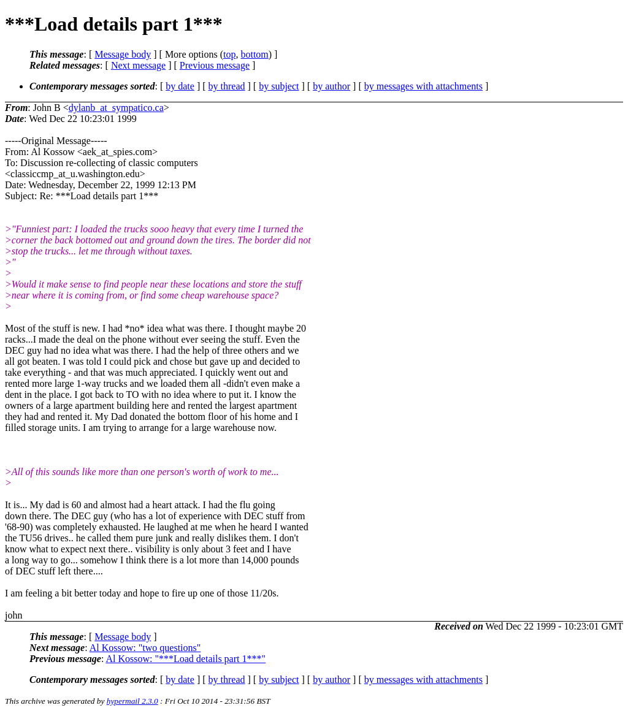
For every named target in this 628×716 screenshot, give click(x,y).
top (229, 54)
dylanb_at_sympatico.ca (116, 107)
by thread (227, 86)
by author (331, 86)
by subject (279, 86)
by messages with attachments (423, 86)
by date (180, 86)
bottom (254, 54)
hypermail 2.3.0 (132, 701)
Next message (138, 65)
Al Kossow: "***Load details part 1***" (185, 658)
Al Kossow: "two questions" (145, 647)
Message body (122, 54)
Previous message (215, 65)
